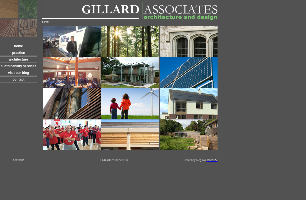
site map (18, 159)
